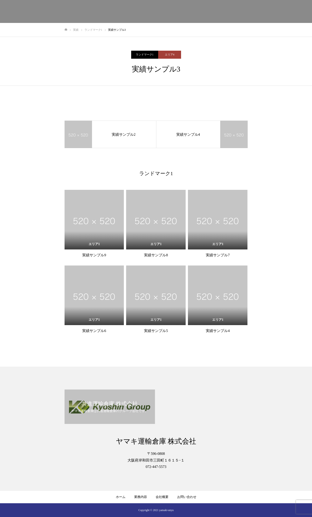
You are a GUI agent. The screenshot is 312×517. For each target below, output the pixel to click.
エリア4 (169, 54)
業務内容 (140, 497)
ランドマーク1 (145, 54)
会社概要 (162, 497)
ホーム (120, 497)
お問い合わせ (186, 497)
